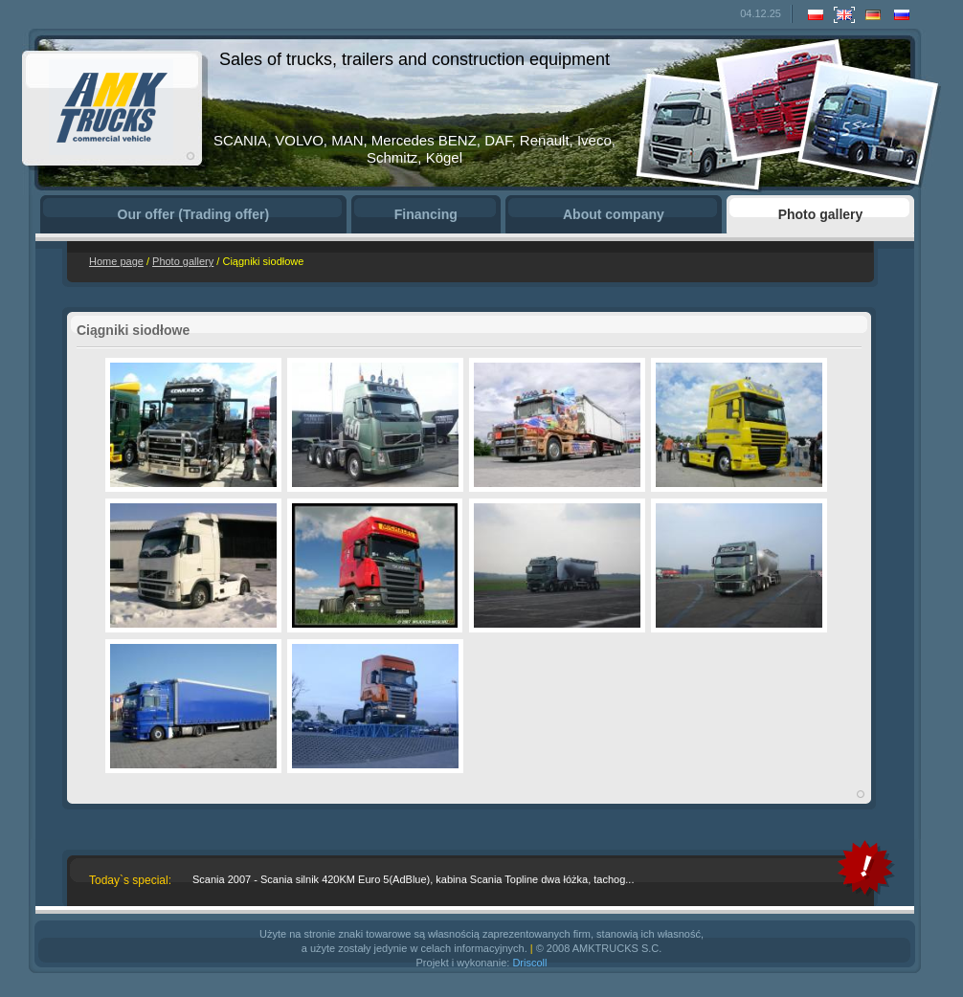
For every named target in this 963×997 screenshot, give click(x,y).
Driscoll (529, 962)
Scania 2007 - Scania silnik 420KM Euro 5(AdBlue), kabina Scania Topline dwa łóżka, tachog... (413, 879)
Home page (116, 261)
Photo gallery (182, 261)
